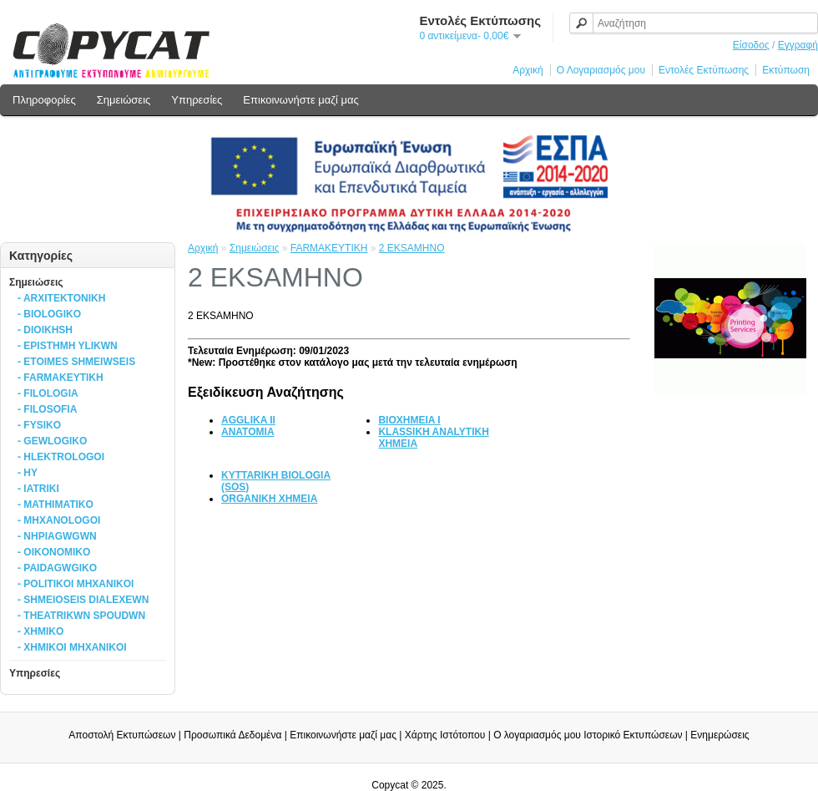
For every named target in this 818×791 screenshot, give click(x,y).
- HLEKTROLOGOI (61, 457)
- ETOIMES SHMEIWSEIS (76, 362)
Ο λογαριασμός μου (537, 735)
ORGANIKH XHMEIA (269, 499)
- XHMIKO (40, 631)
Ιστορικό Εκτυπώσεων (632, 735)
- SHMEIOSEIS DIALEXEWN (83, 600)
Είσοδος (751, 45)
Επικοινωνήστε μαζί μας (300, 100)
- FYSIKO (39, 425)
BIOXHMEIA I (409, 420)
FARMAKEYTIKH (329, 248)
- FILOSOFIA (47, 409)
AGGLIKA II (248, 420)
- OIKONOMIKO (54, 552)
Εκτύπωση (786, 70)
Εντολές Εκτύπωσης (704, 70)
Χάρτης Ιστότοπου (445, 735)
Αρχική (528, 70)
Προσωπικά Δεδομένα (232, 735)
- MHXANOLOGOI (59, 520)
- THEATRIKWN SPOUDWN (81, 615)
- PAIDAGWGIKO (57, 568)
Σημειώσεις (124, 100)
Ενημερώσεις (719, 735)
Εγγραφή (798, 45)
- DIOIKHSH (45, 330)
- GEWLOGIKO (52, 441)
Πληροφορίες (44, 100)
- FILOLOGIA (48, 393)
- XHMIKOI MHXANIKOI (72, 647)
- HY (28, 473)
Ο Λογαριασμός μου (601, 70)
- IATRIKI (38, 488)
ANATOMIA (248, 432)
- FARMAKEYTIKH (61, 377)
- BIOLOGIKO (49, 314)
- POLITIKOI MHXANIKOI (76, 584)
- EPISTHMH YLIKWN (68, 346)
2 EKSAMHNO (412, 248)
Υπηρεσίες (196, 100)
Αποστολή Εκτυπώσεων (121, 735)
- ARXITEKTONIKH (61, 298)
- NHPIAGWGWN (57, 536)
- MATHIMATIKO (55, 504)
